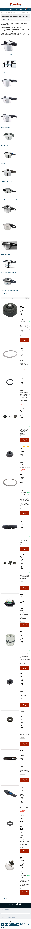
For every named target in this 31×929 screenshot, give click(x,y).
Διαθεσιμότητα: (23, 321)
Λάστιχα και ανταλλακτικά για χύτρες (20, 12)
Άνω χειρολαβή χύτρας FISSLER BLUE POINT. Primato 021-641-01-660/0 (22, 794)
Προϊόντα (10, 12)
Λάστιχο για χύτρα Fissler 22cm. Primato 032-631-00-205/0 (22, 352)
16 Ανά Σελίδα (18, 298)
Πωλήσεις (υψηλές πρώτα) (8, 298)
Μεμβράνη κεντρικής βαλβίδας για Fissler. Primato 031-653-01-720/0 (22, 681)
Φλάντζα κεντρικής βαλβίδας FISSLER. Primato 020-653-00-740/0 (22, 719)
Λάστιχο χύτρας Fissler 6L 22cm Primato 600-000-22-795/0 (22, 481)
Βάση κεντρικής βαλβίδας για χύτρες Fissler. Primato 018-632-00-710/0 (22, 639)
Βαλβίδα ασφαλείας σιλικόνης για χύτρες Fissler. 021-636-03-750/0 (22, 309)
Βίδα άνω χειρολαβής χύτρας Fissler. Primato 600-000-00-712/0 (22, 864)
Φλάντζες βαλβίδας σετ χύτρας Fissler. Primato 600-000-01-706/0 (22, 415)
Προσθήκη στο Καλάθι (24, 340)
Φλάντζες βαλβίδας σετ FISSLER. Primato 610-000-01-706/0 (22, 562)
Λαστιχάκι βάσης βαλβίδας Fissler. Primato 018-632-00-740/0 (22, 381)
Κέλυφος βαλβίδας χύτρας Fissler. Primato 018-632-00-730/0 (22, 453)
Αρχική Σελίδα (4, 12)
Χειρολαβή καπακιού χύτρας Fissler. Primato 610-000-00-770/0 (22, 757)
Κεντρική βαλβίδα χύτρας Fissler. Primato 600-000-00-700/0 (22, 525)
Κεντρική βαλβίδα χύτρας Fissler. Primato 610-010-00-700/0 (22, 601)
